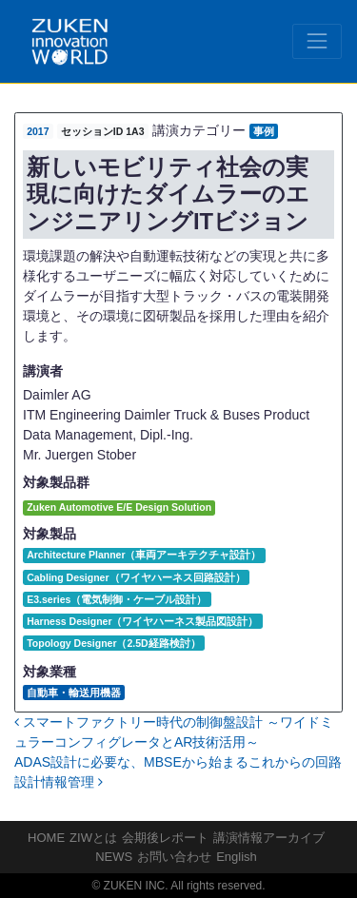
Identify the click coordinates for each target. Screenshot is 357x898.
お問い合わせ (174, 856)
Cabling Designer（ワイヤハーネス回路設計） (136, 577)
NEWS (113, 856)
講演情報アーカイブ (269, 837)
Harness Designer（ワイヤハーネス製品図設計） (142, 621)
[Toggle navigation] (317, 41)
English (236, 856)
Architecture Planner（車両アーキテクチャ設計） (144, 554)
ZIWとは (93, 837)
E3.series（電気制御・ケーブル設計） (117, 599)
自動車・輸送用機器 (74, 692)
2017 (38, 131)
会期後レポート (165, 837)
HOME (46, 837)
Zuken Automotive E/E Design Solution (119, 507)
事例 (263, 131)
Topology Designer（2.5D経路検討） (114, 643)
